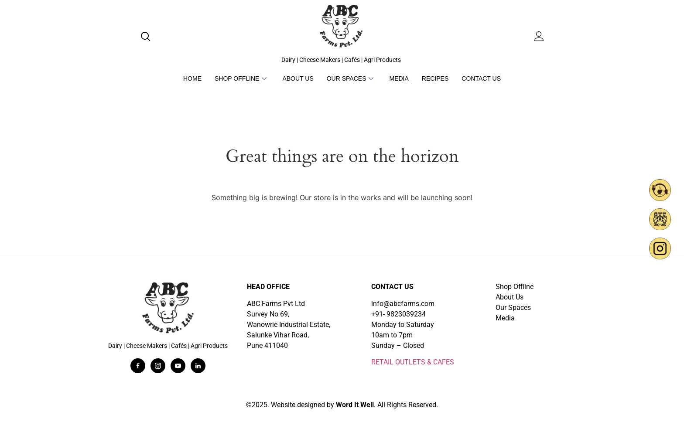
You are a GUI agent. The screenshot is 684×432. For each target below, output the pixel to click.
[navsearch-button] (147, 37)
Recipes (435, 78)
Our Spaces (350, 78)
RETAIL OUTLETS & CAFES (412, 362)
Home (192, 78)
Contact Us (481, 78)
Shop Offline (241, 78)
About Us (297, 78)
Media (398, 78)
